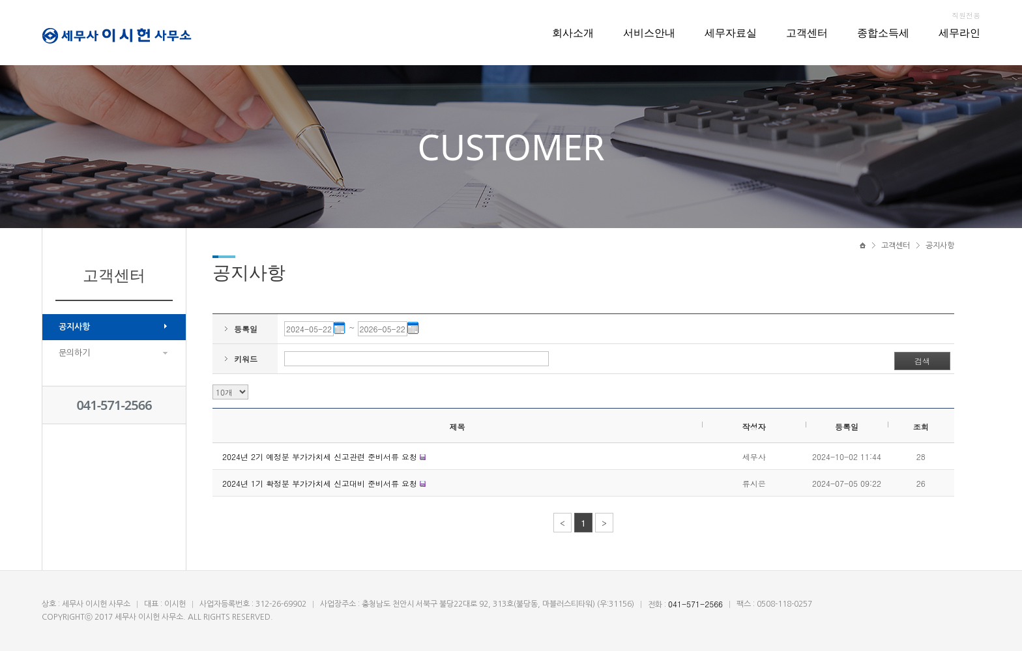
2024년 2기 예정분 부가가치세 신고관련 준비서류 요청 (321, 456)
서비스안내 (649, 32)
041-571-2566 (113, 405)
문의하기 (74, 353)
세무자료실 (731, 32)
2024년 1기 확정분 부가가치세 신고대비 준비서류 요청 (321, 483)
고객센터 (807, 32)
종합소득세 (883, 32)
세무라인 (959, 32)
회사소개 (573, 32)
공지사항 (74, 327)
